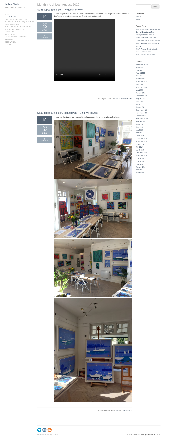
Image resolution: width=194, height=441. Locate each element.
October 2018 (140, 158)
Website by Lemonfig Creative (47, 434)
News (116, 99)
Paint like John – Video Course (17, 27)
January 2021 (140, 107)
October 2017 (140, 161)
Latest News (10, 17)
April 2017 (139, 164)
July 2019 (139, 147)
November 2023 (141, 81)
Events (138, 17)
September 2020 (142, 118)
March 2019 (140, 150)
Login (158, 434)
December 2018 (141, 153)
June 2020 (139, 127)
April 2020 (139, 133)
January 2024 (140, 79)
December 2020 (141, 110)
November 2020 (141, 113)
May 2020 (139, 130)
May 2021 (139, 101)
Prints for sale (12, 24)
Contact (9, 44)
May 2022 (139, 90)
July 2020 (139, 124)
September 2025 (142, 64)
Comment (45, 37)
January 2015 (140, 167)
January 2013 (140, 173)
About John (10, 34)
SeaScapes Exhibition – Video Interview (60, 9)
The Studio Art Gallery (16, 37)
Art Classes (10, 32)
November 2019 (141, 141)
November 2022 (141, 87)
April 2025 (139, 70)
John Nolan (12, 4)
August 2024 (140, 73)
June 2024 (139, 76)
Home (7, 14)
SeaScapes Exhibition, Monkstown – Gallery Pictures (67, 112)
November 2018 (141, 156)
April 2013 (139, 170)
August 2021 (140, 99)
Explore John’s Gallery (16, 19)
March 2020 (140, 136)
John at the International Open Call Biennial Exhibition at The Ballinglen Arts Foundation (148, 32)
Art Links (9, 39)
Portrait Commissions (15, 29)
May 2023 (139, 84)
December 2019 (141, 138)
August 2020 (140, 121)
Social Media (10, 42)
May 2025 (139, 67)
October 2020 (140, 116)
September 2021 (142, 96)
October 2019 (140, 144)
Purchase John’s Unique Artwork (17, 22)
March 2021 (140, 104)
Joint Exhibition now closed (145, 55)
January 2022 (140, 93)
